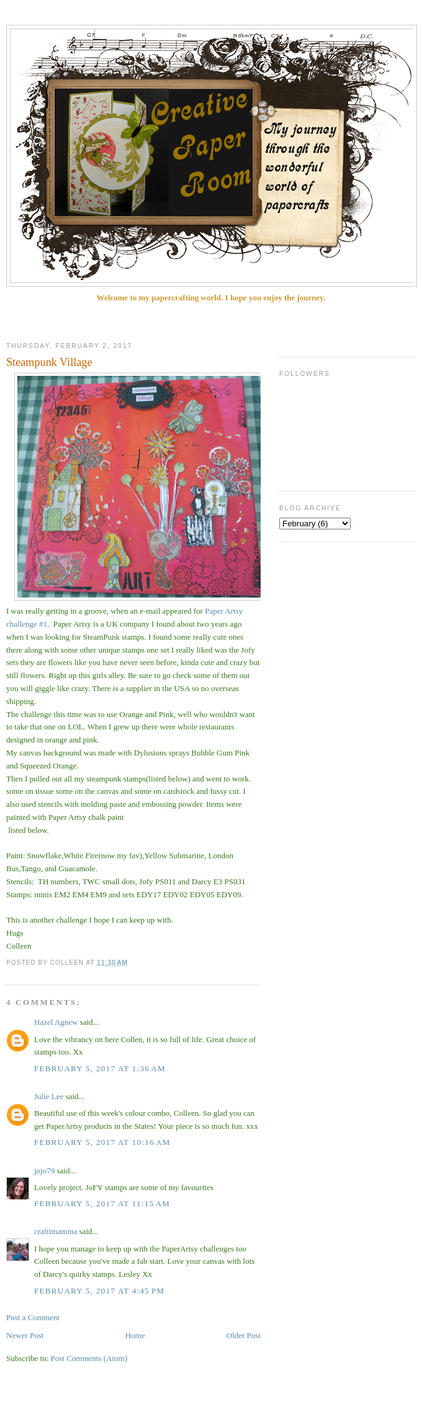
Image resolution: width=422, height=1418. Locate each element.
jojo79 (44, 1170)
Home (135, 1335)
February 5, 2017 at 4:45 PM (99, 1290)
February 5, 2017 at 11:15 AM (102, 1203)
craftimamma (55, 1231)
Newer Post (24, 1335)
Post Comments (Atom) (89, 1358)
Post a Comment (33, 1317)
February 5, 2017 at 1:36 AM (100, 1068)
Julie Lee (48, 1096)
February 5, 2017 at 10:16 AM (102, 1142)
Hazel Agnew (56, 1022)
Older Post (244, 1335)
